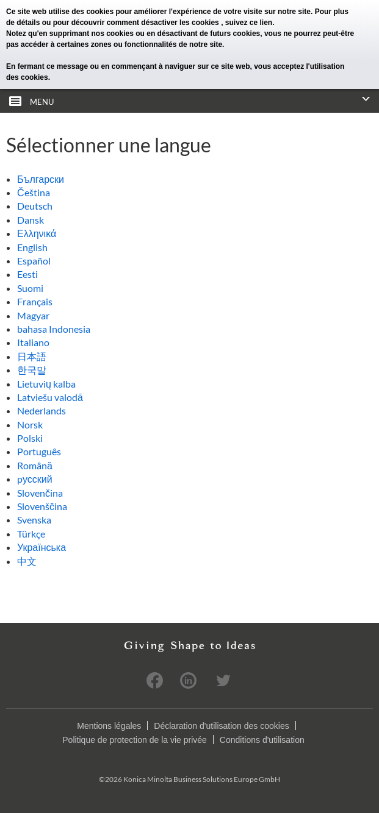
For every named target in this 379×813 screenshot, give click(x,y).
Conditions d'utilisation (262, 740)
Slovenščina (42, 506)
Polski (30, 438)
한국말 (31, 369)
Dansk (30, 219)
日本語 (31, 356)
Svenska (34, 519)
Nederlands (41, 410)
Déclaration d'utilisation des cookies (221, 726)
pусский (34, 479)
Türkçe (31, 533)
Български (40, 179)
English (32, 247)
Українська (41, 547)
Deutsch (34, 205)
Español (34, 260)
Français (34, 301)
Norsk (30, 424)
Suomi (30, 288)
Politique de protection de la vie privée (134, 740)
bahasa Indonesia (53, 329)
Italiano (33, 342)
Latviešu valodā (50, 397)
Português (39, 451)
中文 (27, 561)
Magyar (33, 315)
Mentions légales (109, 726)
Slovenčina (40, 493)
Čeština (33, 192)
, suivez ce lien (246, 22)
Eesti (27, 274)
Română (34, 465)
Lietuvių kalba (46, 383)
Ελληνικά (36, 233)
